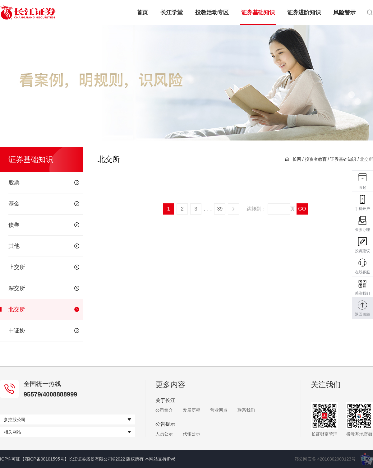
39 (220, 208)
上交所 (43, 267)
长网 (293, 159)
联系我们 (246, 410)
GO (302, 208)
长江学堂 (171, 12)
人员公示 (164, 433)
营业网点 (219, 410)
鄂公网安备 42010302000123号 (325, 458)
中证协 (43, 330)
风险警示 (344, 12)
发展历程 (191, 410)
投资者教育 (316, 159)
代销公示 (191, 433)
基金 (43, 204)
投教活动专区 (212, 12)
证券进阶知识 (304, 12)
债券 (43, 225)
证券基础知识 (258, 12)
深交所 (43, 288)
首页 (142, 12)
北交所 (43, 309)
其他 (43, 246)
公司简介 (164, 410)
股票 (43, 182)
